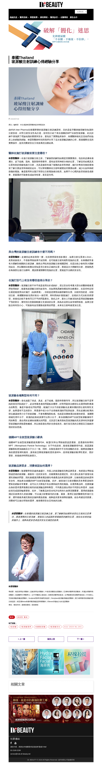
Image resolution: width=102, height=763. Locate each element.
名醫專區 (64, 17)
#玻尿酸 (13, 627)
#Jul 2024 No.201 (73, 627)
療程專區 (44, 17)
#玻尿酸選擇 (26, 627)
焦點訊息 (13, 17)
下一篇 (80, 639)
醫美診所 (54, 17)
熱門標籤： (13, 623)
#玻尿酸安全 (55, 627)
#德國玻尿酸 (40, 627)
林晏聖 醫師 (22, 617)
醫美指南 (23, 17)
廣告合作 (73, 17)
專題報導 (33, 17)
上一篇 (21, 639)
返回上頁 (51, 639)
